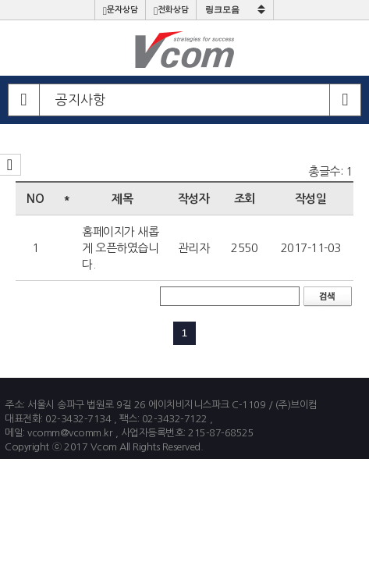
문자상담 (120, 11)
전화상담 (171, 11)
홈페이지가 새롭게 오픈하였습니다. (120, 248)
